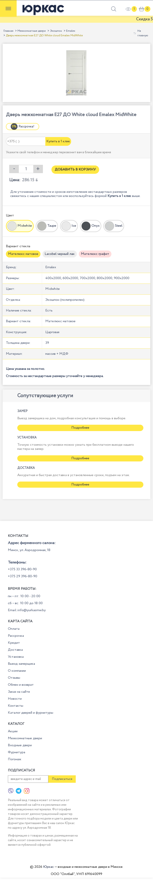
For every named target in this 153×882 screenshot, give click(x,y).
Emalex (70, 31)
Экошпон (56, 31)
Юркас (48, 866)
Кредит (14, 642)
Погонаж (14, 759)
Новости (15, 698)
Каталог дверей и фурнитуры (30, 712)
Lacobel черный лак (60, 253)
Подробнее (80, 427)
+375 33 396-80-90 (22, 569)
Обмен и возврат (21, 684)
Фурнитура (16, 752)
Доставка (15, 649)
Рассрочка (16, 635)
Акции (13, 731)
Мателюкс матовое (23, 253)
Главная (8, 31)
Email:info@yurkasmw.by (27, 610)
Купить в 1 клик (58, 141)
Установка (16, 656)
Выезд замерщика (21, 663)
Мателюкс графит (95, 253)
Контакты (15, 705)
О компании (17, 670)
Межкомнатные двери (32, 31)
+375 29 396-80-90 (22, 576)
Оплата (13, 628)
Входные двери (20, 745)
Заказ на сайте (19, 691)
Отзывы (14, 677)
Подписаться (62, 778)
